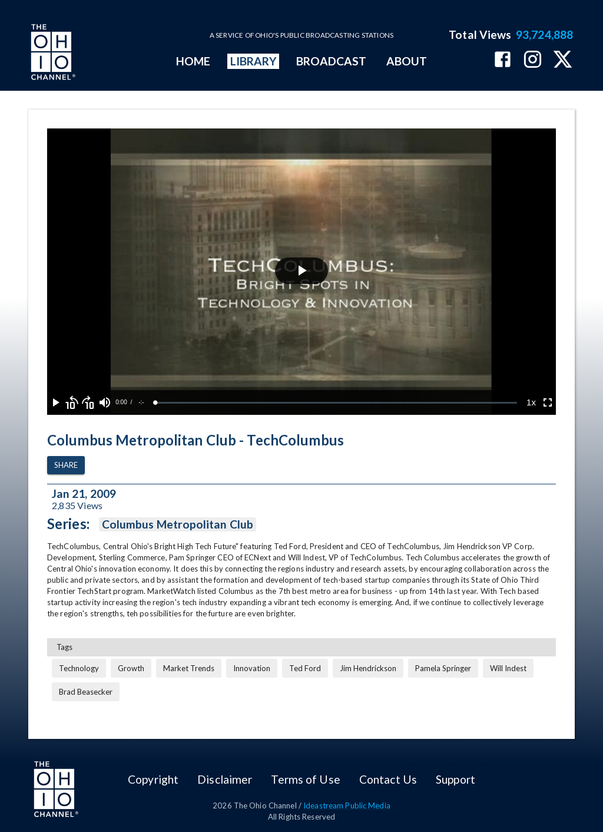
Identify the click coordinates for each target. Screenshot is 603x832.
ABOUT (406, 61)
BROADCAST (331, 61)
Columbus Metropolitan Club (177, 524)
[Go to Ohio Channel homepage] (51, 54)
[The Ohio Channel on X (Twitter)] (562, 60)
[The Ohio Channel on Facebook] (502, 60)
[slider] (336, 403)
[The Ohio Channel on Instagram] (532, 60)
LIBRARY (253, 61)
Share (66, 465)
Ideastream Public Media (346, 805)
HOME (193, 61)
